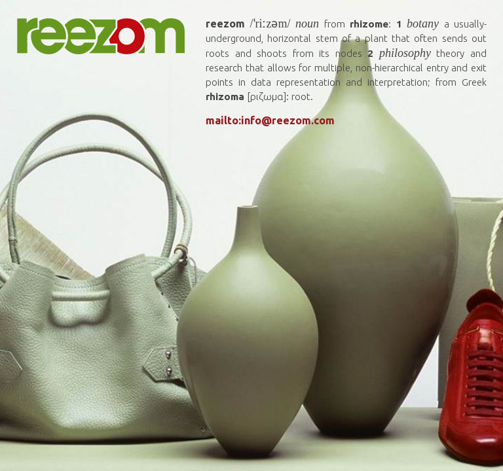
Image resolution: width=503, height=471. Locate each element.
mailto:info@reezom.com (270, 120)
